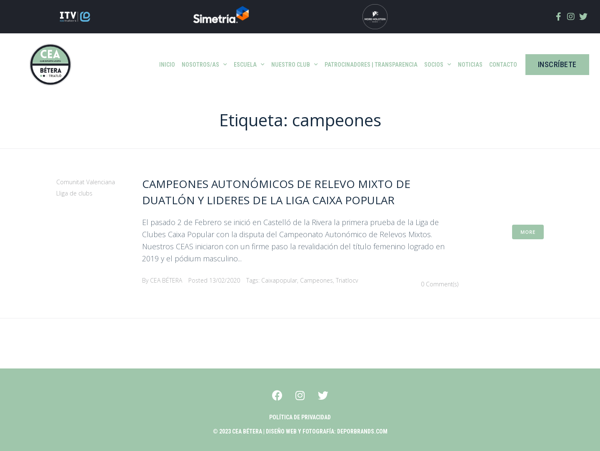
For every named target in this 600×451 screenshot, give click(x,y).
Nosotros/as (204, 64)
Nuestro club (294, 64)
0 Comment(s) (439, 284)
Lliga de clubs (74, 193)
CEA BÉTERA (166, 280)
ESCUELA (249, 64)
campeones (316, 280)
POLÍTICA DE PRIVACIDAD (300, 417)
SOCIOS (437, 64)
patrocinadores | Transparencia (371, 64)
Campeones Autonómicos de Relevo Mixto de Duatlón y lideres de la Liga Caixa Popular (284, 191)
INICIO (167, 64)
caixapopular (279, 280)
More (527, 232)
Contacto (503, 64)
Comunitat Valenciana (85, 182)
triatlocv (347, 280)
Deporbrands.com (362, 431)
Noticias (470, 64)
